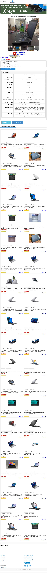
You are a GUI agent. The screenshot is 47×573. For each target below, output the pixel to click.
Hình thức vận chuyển (28, 555)
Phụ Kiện (3, 559)
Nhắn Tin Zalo (17, 122)
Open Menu (1, 1)
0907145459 (6, 122)
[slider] (3, 148)
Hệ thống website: (3, 565)
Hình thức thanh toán (28, 557)
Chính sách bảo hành (28, 560)
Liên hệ (2, 560)
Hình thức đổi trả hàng (28, 559)
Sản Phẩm (3, 557)
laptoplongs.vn (3, 567)
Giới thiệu (3, 555)
